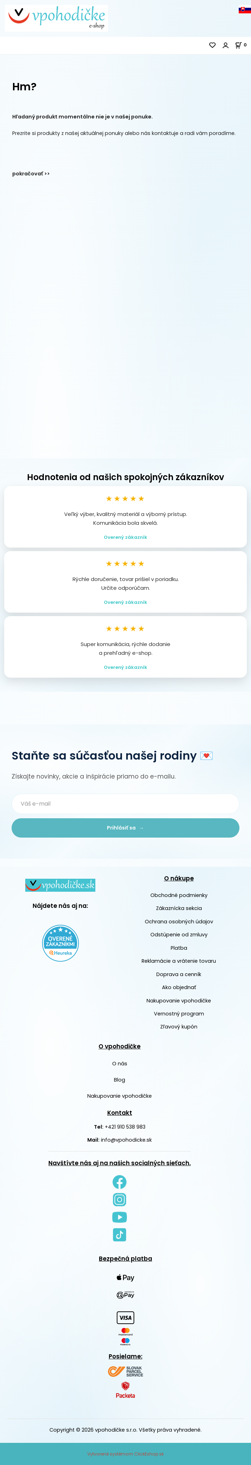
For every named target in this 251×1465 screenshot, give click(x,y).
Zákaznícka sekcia (179, 908)
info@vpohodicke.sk (126, 1139)
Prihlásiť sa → (125, 827)
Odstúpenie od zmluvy (179, 934)
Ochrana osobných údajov (179, 921)
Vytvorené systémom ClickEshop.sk (125, 1454)
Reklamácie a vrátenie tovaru (179, 960)
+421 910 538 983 (125, 1126)
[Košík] (243, 44)
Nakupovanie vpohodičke (179, 1000)
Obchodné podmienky (179, 895)
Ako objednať (179, 987)
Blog (119, 1079)
